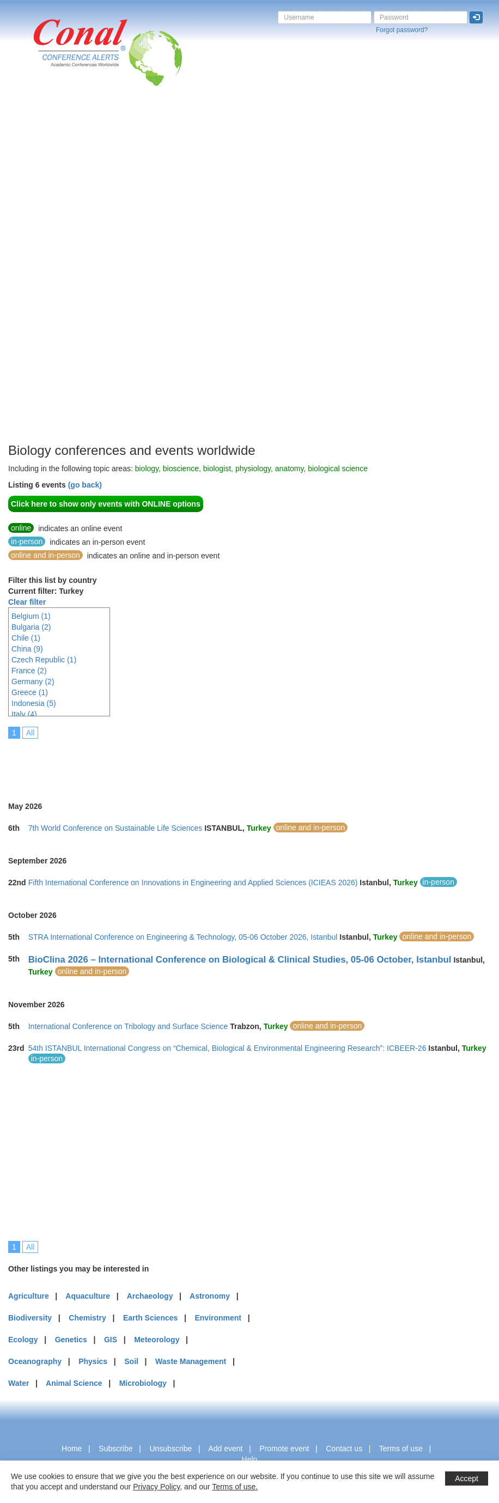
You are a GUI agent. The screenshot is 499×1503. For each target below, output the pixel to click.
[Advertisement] (51, 277)
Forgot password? (402, 30)
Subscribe (115, 1448)
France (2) (29, 670)
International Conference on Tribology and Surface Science (128, 1026)
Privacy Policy (156, 1486)
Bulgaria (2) (31, 627)
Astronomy (210, 1296)
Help (250, 1459)
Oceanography (35, 1361)
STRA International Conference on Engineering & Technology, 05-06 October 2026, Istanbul (183, 937)
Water (18, 1383)
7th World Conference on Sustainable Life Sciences (115, 828)
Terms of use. (235, 1486)
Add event (225, 1448)
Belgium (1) (31, 616)
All (30, 732)
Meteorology (156, 1339)
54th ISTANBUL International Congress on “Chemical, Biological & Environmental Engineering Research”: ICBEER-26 (227, 1048)
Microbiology (143, 1383)
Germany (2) (32, 681)
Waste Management (190, 1361)
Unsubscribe (170, 1448)
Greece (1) (29, 692)
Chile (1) (25, 638)
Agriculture (28, 1296)
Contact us (344, 1448)
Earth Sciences (150, 1317)
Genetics (71, 1339)
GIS (110, 1339)
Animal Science (74, 1383)
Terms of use (401, 1448)
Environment (217, 1317)
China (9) (27, 648)
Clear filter (27, 602)
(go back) (85, 484)
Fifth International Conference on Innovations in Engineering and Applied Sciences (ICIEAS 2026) (193, 882)
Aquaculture (87, 1296)
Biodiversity (30, 1317)
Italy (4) (24, 714)
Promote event (284, 1448)
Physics (92, 1361)
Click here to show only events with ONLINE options (105, 504)
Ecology (23, 1339)
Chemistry (87, 1317)
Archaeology (150, 1296)
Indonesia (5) (33, 703)
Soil (131, 1361)
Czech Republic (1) (43, 659)
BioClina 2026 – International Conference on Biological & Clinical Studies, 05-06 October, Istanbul (240, 959)
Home (72, 1448)
